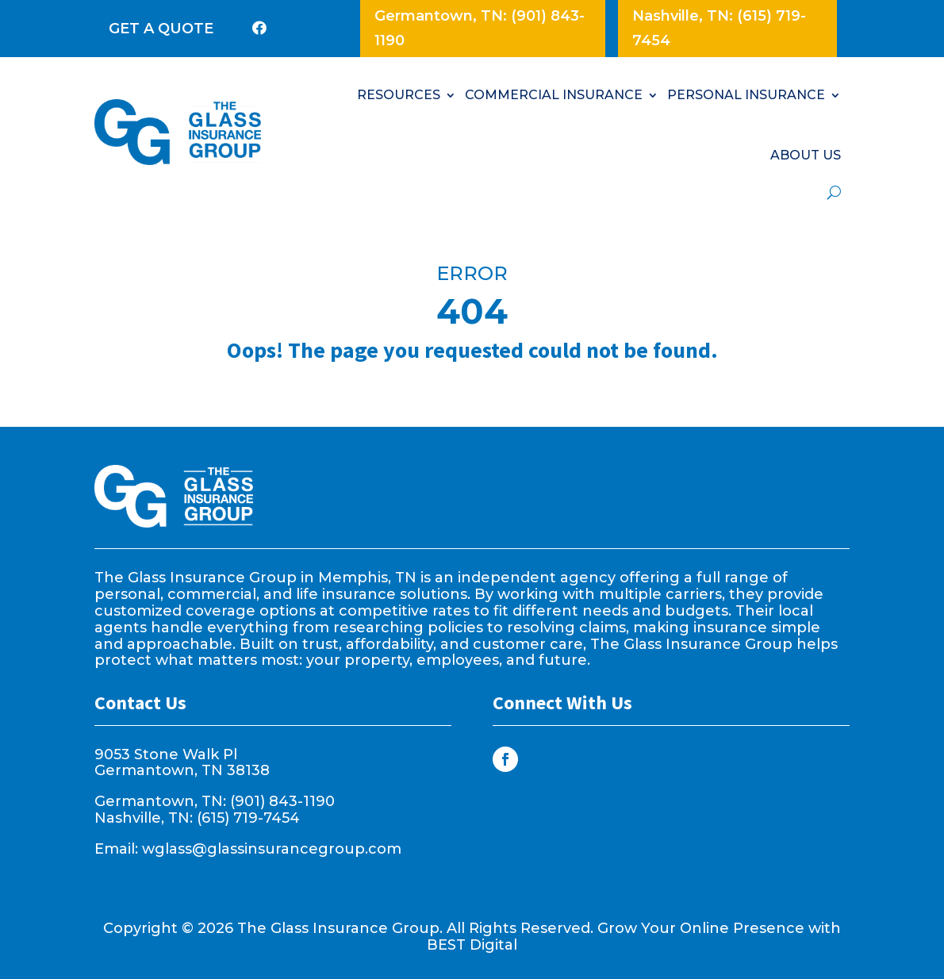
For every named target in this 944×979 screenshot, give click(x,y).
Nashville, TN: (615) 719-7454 (719, 28)
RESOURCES (398, 94)
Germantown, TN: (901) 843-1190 (479, 28)
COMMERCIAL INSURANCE (554, 94)
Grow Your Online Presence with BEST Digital (634, 936)
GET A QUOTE (161, 28)
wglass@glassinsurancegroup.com (271, 849)
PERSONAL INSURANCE (746, 94)
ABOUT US (805, 155)
